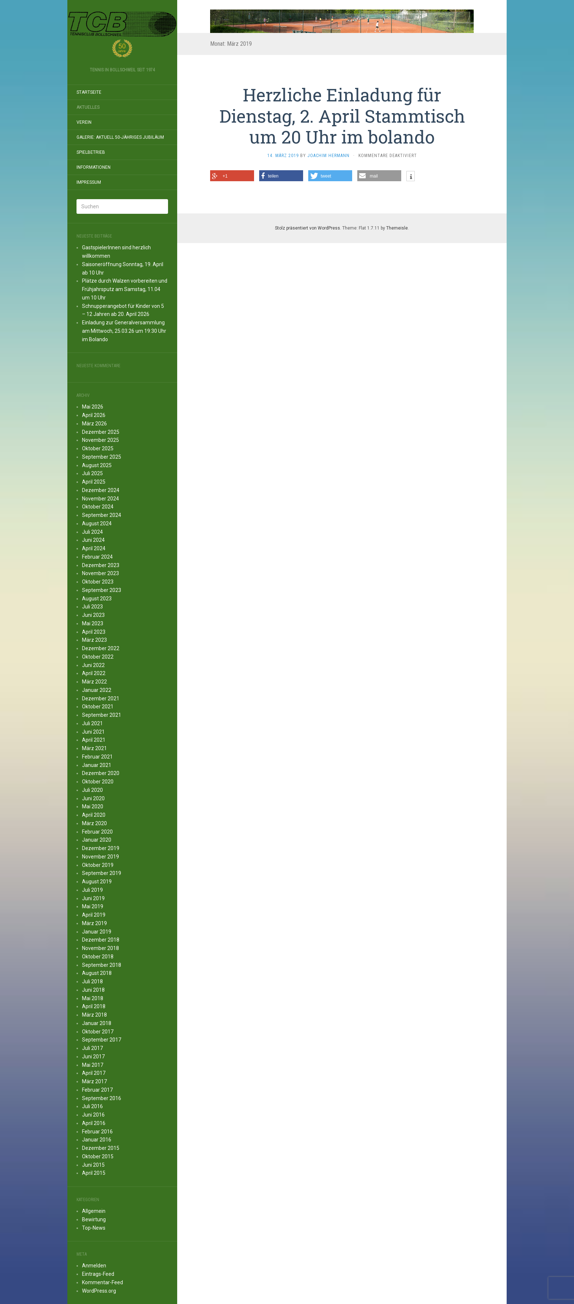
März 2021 (94, 748)
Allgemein (93, 1211)
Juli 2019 (92, 890)
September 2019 (101, 873)
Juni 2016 (93, 1115)
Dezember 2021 (100, 698)
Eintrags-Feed (98, 1274)
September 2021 (101, 715)
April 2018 (93, 1006)
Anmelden (94, 1265)
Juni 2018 (93, 990)
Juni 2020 (93, 798)
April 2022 (93, 673)
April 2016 (93, 1123)
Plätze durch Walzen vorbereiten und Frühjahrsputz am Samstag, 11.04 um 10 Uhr (124, 289)
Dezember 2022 (100, 648)
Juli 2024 (92, 532)
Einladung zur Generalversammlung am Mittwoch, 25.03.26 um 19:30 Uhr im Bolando (124, 331)
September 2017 (101, 1040)
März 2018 (94, 1015)
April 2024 (93, 548)
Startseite (89, 92)
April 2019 (93, 915)
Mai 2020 (92, 806)
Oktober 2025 (97, 448)
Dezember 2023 (100, 565)
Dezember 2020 (100, 773)
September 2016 (101, 1098)
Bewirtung (94, 1219)
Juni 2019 (93, 898)
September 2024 (101, 515)
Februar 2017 (97, 1090)
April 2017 (93, 1073)
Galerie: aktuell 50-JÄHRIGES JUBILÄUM (120, 137)
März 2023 (94, 640)
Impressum (89, 182)
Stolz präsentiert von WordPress (307, 228)
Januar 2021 (96, 765)
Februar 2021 (97, 757)
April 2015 (93, 1173)
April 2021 (93, 740)
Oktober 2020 (97, 782)
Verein (84, 122)
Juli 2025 (92, 473)
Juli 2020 (92, 790)
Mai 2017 (92, 1065)
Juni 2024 (93, 540)
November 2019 (100, 857)
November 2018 (100, 948)
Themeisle (397, 228)
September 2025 (101, 457)
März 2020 (94, 823)
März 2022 (94, 682)
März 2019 (94, 923)
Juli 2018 (92, 981)
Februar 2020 (97, 832)
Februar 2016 (97, 1132)
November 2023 (100, 573)
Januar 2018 (96, 1023)
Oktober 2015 (97, 1156)
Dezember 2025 (100, 432)
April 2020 (93, 815)
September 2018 (101, 965)
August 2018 (97, 973)
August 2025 (97, 465)
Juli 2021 (92, 723)
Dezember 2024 (100, 490)
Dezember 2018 (100, 940)
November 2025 (100, 440)
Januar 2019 (96, 932)
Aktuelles (88, 107)
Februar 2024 (97, 557)
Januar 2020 (96, 840)
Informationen (94, 167)
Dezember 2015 (100, 1148)
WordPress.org (99, 1291)
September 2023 (101, 590)
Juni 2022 (93, 665)
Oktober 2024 (97, 507)
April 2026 (93, 415)
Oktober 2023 (97, 582)
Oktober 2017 (97, 1032)
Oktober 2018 (97, 957)
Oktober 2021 (97, 706)
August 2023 (97, 598)
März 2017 (94, 1081)
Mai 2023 (92, 623)
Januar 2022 (96, 690)
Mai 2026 (92, 407)
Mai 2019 (92, 906)
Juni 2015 (93, 1165)
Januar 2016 (96, 1140)
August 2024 (97, 523)
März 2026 (94, 423)
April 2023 (93, 632)
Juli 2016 (92, 1106)
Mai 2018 (92, 998)
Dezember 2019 (100, 848)
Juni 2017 (93, 1056)
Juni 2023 (93, 615)
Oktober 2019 (97, 865)
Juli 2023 (92, 607)
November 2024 (100, 499)
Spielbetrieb (91, 152)
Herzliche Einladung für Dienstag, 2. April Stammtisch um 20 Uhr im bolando (342, 115)
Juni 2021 (93, 732)
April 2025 (93, 482)
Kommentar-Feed (102, 1282)
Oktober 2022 (97, 657)
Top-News (93, 1228)
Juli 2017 (92, 1048)
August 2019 (97, 881)
